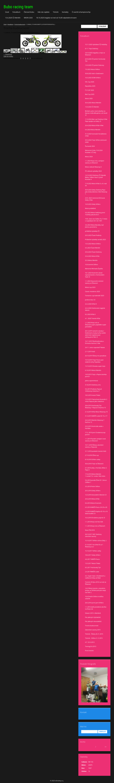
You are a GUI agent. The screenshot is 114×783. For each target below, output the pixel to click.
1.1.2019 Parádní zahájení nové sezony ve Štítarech (95, 440)
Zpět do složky (8, 56)
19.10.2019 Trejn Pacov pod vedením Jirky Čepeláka (94, 361)
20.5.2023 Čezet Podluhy (93, 235)
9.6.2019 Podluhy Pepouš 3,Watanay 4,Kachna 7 (93, 390)
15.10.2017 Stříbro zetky (93, 551)
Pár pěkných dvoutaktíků (93, 621)
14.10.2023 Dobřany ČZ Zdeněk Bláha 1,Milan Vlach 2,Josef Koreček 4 (95, 177)
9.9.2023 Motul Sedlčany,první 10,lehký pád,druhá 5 (95, 214)
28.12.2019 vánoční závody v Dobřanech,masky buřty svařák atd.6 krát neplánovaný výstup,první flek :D (95, 334)
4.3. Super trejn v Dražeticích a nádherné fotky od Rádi (95, 577)
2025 (98, 747)
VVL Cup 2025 (89, 82)
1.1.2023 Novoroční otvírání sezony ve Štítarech (94, 282)
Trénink (55, 12)
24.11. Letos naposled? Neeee (95, 347)
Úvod (7, 12)
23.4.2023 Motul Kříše (92, 256)
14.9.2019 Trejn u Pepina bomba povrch (96, 375)
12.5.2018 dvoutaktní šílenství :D (95, 495)
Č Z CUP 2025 (89, 90)
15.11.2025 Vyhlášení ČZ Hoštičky (96, 44)
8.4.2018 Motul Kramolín (93, 503)
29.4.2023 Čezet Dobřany (93, 252)
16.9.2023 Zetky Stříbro (92, 204)
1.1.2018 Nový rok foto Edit (94, 522)
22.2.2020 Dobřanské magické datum (95, 309)
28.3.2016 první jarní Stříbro (94, 603)
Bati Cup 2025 (89, 94)
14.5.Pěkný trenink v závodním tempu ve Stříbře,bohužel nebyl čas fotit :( (95, 590)
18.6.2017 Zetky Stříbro (92, 555)
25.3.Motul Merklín (91, 260)
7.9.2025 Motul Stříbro (92, 69)
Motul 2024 (89, 157)
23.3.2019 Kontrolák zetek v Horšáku (94, 427)
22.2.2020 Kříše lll (91, 304)
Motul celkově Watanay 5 (93, 167)
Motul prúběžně (90, 208)
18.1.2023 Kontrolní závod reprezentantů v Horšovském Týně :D (94, 275)
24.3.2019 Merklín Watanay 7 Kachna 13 (94, 421)
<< (83, 747)
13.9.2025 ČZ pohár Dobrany (94, 65)
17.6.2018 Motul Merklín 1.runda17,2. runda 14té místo (95, 475)
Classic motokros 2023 (92, 291)
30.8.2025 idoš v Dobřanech (94, 73)
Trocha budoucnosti (19, 24)
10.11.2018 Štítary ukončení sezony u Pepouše (94, 446)
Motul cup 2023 (90, 287)
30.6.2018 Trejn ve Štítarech (94, 464)
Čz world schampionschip (81, 12)
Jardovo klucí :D (90, 300)
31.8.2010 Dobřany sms (93, 385)
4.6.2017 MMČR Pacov (92, 559)
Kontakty (65, 12)
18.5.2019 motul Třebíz (92, 395)
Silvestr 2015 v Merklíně (93, 613)
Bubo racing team (18, 6)
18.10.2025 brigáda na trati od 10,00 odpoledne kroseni (56, 18)
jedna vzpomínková (91, 381)
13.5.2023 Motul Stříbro (93, 244)
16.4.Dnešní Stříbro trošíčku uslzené (94, 598)
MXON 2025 (28, 18)
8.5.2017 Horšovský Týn (93, 567)
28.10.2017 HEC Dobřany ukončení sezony (93, 535)
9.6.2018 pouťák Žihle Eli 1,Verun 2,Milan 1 (96, 481)
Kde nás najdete (43, 12)
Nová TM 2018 (90, 530)
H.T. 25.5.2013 (89, 642)
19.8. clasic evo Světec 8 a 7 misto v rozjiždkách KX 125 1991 (96, 220)
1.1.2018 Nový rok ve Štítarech (95, 526)
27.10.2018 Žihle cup (92, 455)
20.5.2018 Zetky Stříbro (92, 491)
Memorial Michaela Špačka (94, 269)
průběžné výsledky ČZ (92, 231)
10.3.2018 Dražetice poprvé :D (95, 518)
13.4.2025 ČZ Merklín (12, 18)
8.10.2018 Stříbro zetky (92, 459)
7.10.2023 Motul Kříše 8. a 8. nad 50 (96, 185)
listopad (92, 747)
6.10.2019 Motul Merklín (93, 370)
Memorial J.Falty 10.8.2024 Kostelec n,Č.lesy (93, 151)
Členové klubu (29, 12)
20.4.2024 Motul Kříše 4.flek (94, 125)
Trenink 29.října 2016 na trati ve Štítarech (95, 583)
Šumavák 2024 (90, 146)
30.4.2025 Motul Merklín (93, 103)
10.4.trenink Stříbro (91, 265)
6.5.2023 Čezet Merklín (92, 248)
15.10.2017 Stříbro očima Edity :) (95, 541)
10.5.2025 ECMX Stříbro (93, 78)
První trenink (89, 651)
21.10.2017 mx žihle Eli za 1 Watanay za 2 (94, 546)
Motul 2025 (89, 98)
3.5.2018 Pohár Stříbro (92, 486)
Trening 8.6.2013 (90, 646)
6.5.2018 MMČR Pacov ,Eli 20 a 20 (96, 507)
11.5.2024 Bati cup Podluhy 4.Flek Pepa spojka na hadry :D (96, 120)
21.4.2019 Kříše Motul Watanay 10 (96, 412)
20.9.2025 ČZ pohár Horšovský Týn (95, 60)
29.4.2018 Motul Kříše (92, 499)
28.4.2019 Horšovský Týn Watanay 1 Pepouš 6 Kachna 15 (95, 407)
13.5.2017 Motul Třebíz (92, 563)
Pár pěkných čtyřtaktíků (93, 617)
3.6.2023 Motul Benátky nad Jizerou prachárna (94, 226)
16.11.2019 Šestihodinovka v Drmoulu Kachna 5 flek (94, 342)
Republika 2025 (90, 86)
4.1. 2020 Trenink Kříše (92, 318)
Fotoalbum (16, 12)
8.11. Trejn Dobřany (91, 49)
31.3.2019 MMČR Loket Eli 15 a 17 (96, 416)
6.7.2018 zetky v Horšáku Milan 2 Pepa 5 (96, 469)
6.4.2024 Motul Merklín (92, 130)
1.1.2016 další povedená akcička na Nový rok (95, 608)
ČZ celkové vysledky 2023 (93, 171)
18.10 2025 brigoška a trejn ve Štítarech (95, 54)
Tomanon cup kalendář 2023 (94, 296)
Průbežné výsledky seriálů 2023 (95, 240)
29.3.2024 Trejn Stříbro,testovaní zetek (96, 141)
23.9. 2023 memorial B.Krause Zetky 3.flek (95, 199)
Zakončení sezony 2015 (92, 630)
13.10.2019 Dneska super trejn (95, 366)
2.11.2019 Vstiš (90, 352)
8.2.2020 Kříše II (90, 314)
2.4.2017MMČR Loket (92, 572)
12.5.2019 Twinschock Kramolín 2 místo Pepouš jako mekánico (96, 400)
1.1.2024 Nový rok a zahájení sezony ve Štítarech (94, 162)
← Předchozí (8, 54)
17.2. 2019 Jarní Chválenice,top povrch (95, 434)
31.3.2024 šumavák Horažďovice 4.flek (95, 135)
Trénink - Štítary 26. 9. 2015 (94, 634)
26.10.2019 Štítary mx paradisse (95, 356)
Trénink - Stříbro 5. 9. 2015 (94, 638)
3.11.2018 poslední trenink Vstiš (95, 451)
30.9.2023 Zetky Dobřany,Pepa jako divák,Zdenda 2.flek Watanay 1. (96, 192)
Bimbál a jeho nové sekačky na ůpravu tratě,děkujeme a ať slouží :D (96, 113)
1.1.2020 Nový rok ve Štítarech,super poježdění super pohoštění (95, 325)
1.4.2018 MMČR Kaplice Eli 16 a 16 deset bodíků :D (96, 512)
